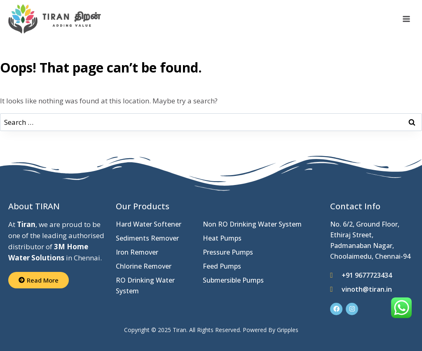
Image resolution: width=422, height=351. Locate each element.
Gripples (287, 330)
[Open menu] (406, 19)
